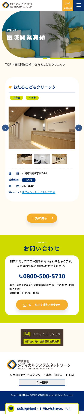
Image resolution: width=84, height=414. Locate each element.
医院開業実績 (23, 64)
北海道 (16, 97)
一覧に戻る (39, 218)
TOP (8, 64)
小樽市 (32, 97)
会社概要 (42, 382)
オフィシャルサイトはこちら (38, 192)
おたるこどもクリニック (50, 64)
